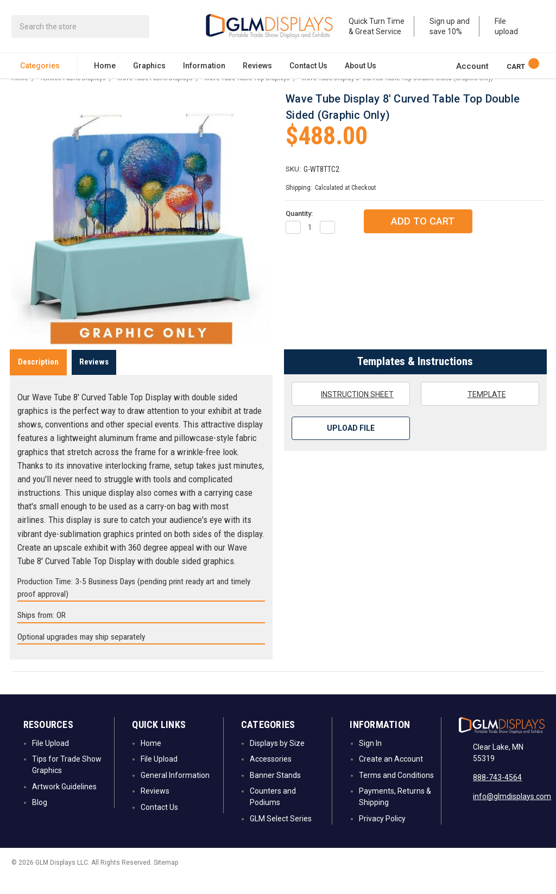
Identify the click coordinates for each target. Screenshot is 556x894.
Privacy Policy (382, 835)
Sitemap (166, 879)
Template (479, 410)
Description (38, 379)
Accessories (271, 776)
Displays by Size (277, 760)
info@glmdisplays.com (512, 813)
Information (204, 68)
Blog (39, 819)
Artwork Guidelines (64, 803)
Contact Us (308, 68)
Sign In (370, 760)
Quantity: (299, 230)
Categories (44, 68)
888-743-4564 (497, 794)
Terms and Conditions (396, 792)
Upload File (351, 445)
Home (105, 68)
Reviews (257, 68)
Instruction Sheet (350, 410)
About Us (360, 68)
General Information (175, 792)
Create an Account (391, 776)
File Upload (50, 760)
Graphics (149, 68)
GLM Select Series (281, 835)
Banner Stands (275, 792)
